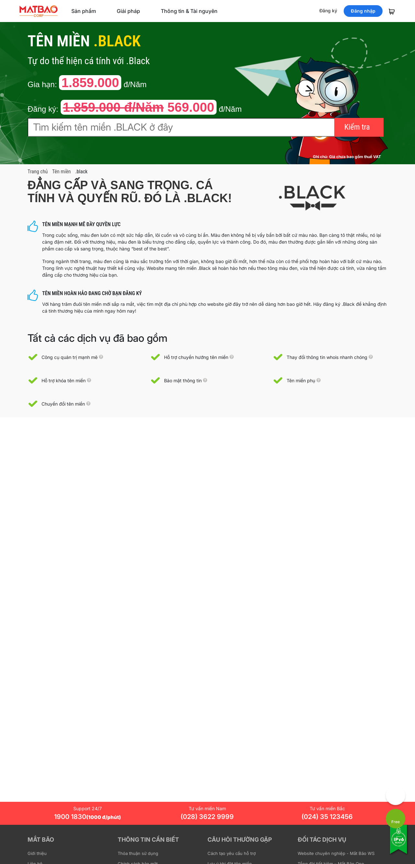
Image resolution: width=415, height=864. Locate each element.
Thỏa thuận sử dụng (138, 853)
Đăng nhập (363, 11)
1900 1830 (87, 817)
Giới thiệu (37, 853)
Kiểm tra (357, 127)
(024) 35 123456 (327, 817)
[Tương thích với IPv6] (399, 843)
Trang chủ (38, 171)
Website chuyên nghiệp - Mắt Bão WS (336, 853)
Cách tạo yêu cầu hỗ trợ (232, 853)
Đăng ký (328, 10)
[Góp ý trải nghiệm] (395, 795)
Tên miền (61, 171)
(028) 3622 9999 (207, 817)
